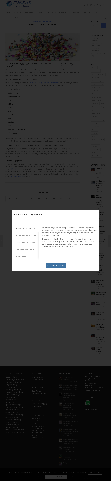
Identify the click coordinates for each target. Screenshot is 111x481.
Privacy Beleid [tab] (21, 256)
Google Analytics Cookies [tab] (25, 242)
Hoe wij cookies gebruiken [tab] (26, 228)
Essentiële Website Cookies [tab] (26, 235)
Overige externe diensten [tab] (25, 249)
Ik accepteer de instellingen (55, 265)
